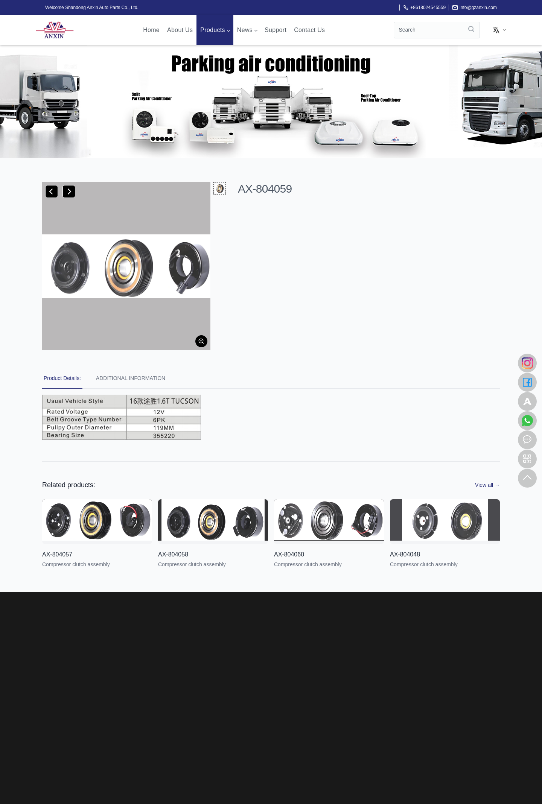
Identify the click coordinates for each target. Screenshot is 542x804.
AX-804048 (405, 554)
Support (275, 30)
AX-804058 (173, 554)
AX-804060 (289, 554)
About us (180, 30)
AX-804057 (57, 554)
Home (151, 30)
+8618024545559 (424, 8)
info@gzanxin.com (474, 8)
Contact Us (309, 30)
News (247, 30)
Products (215, 30)
